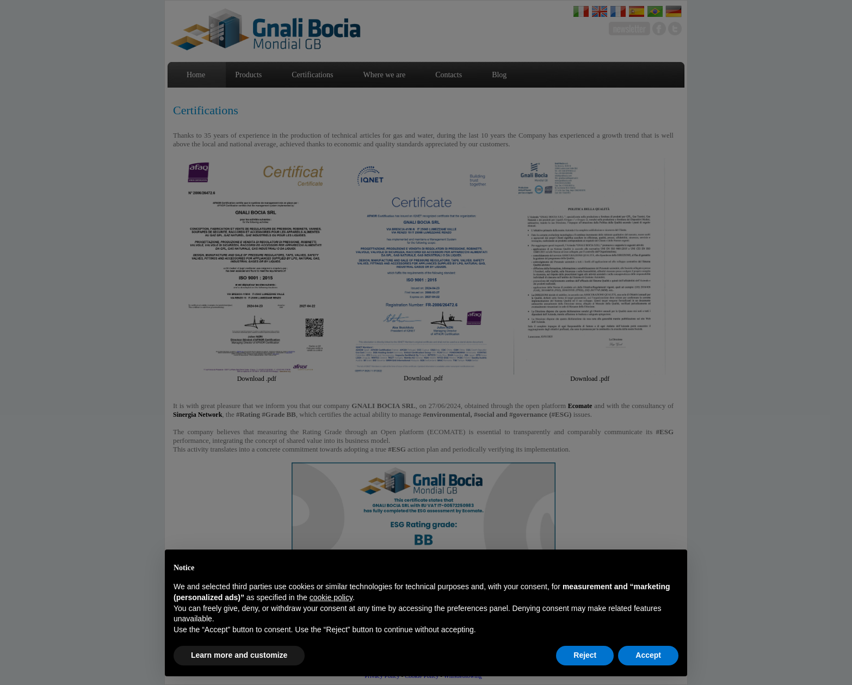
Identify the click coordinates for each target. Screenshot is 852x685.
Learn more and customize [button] (239, 655)
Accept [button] (648, 655)
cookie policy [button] (331, 597)
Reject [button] (584, 655)
